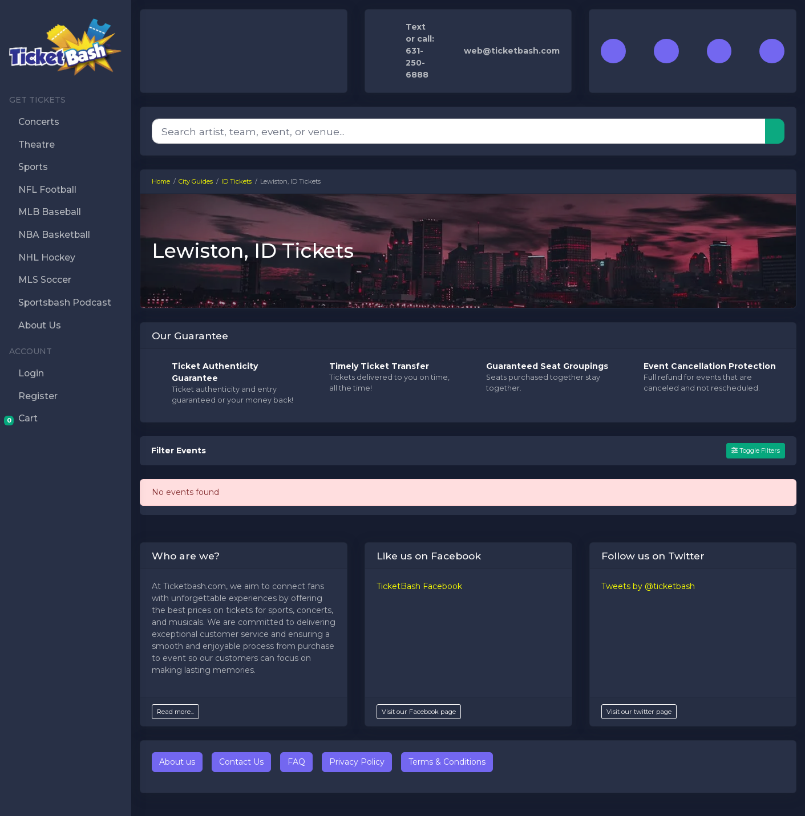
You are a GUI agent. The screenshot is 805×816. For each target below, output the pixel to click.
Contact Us (241, 762)
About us (177, 762)
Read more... (175, 712)
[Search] (459, 131)
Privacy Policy (357, 762)
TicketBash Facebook (419, 586)
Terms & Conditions (447, 762)
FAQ (296, 762)
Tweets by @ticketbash (648, 586)
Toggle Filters (755, 450)
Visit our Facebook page (419, 712)
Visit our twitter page (638, 712)
